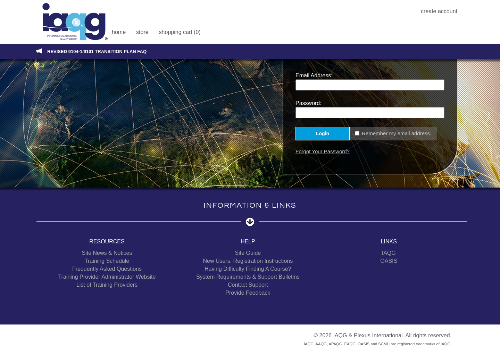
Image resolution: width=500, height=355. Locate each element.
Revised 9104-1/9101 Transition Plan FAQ (97, 51)
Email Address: (314, 75)
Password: (308, 103)
